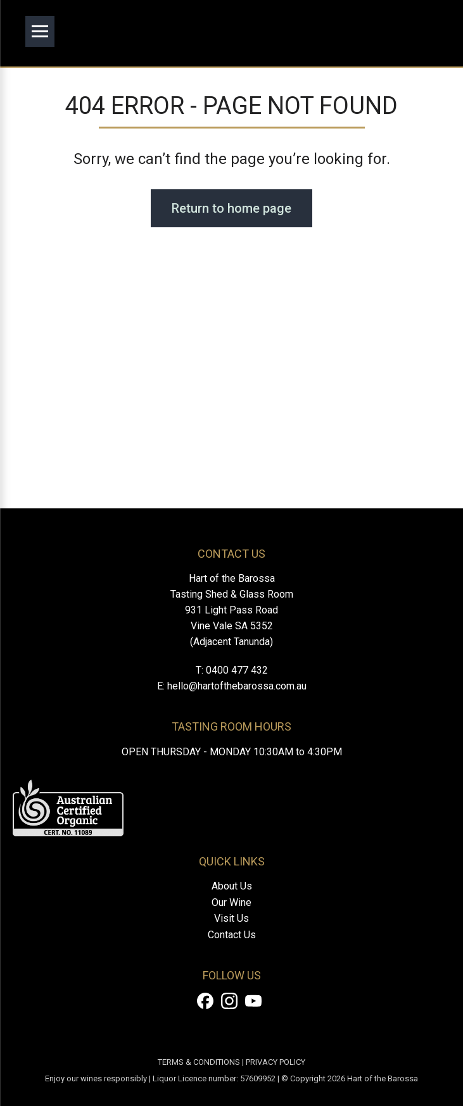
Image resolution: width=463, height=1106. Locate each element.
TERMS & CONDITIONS (199, 1062)
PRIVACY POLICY (275, 1062)
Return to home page (231, 208)
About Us (232, 886)
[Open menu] (39, 31)
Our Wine (231, 902)
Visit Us (231, 918)
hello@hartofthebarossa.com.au (237, 686)
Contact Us (232, 935)
